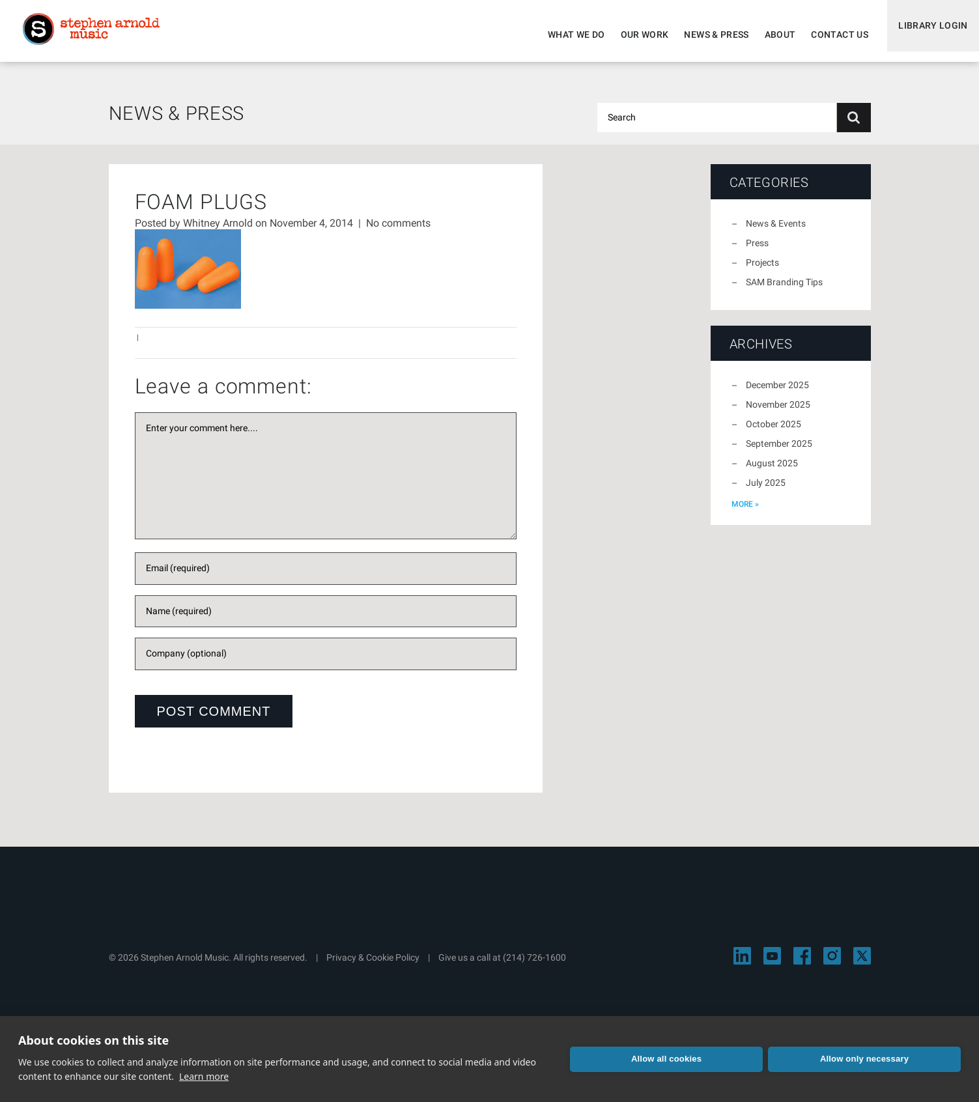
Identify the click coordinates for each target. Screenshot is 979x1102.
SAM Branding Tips (784, 290)
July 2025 (766, 490)
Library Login (928, 34)
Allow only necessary (864, 1059)
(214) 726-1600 (534, 965)
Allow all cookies (666, 1059)
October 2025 (773, 432)
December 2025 (777, 393)
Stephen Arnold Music (99, 35)
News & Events (776, 231)
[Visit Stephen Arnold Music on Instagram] (832, 963)
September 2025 (779, 451)
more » (745, 511)
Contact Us (831, 34)
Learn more (204, 1076)
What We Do (568, 34)
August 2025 (772, 471)
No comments (398, 231)
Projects (762, 270)
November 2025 (778, 412)
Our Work (636, 34)
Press (757, 251)
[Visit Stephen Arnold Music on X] (862, 963)
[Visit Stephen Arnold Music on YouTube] (772, 963)
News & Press (707, 34)
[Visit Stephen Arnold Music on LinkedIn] (742, 963)
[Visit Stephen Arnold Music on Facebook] (802, 963)
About (771, 34)
